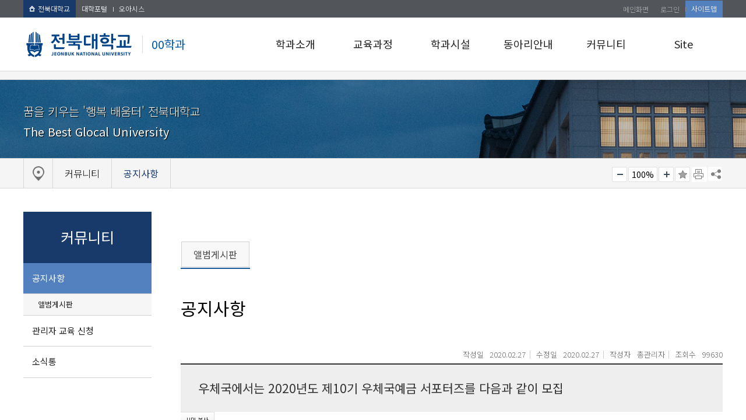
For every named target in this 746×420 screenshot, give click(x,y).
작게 (619, 174)
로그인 (670, 9)
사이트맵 (704, 8)
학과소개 (295, 43)
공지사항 (48, 278)
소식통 (44, 361)
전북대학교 (49, 8)
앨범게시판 (55, 304)
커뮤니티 (606, 43)
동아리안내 (528, 43)
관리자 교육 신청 (63, 330)
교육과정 (373, 43)
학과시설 (450, 43)
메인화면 (636, 9)
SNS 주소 (715, 174)
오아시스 (132, 8)
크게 (666, 174)
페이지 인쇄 (699, 174)
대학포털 (94, 8)
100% (643, 174)
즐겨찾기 (682, 174)
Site (683, 43)
